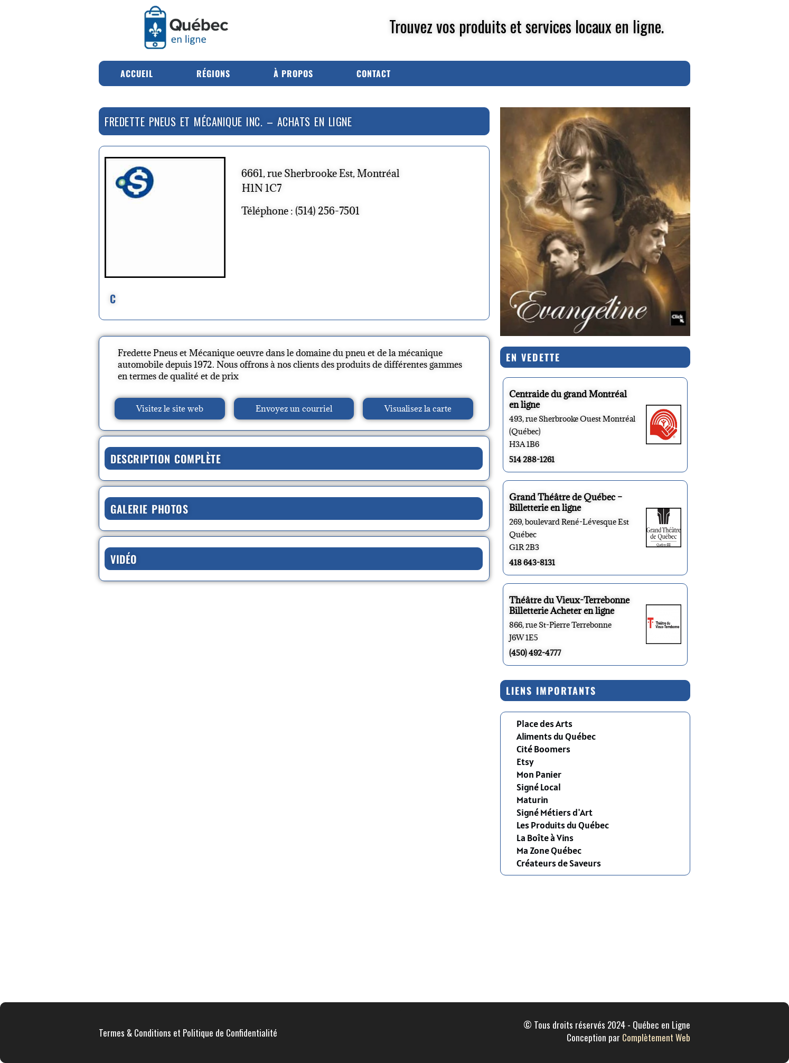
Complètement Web (656, 1037)
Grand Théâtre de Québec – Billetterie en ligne (565, 502)
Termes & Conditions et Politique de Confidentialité (188, 1032)
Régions (213, 73)
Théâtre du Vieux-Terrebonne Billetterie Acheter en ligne (569, 605)
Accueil (136, 73)
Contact (373, 73)
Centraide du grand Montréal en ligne (568, 399)
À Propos (293, 73)
